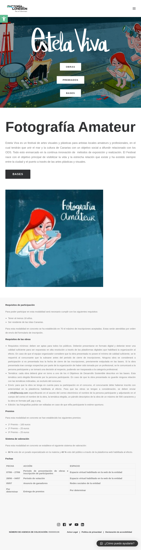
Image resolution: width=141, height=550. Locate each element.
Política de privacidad (92, 532)
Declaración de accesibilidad (118, 532)
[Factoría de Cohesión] (16, 8)
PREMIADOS (70, 80)
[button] (4, 19)
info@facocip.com (19, 393)
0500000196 (54, 532)
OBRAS (70, 67)
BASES (70, 93)
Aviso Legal (72, 532)
